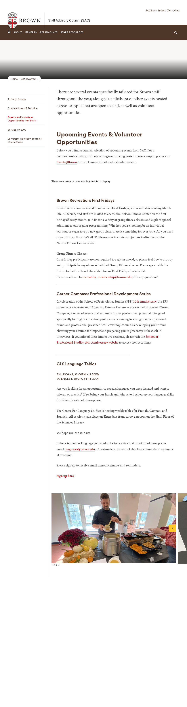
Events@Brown (67, 162)
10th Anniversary (144, 301)
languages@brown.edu (80, 449)
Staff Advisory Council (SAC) (69, 12)
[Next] (172, 528)
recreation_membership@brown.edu (107, 277)
